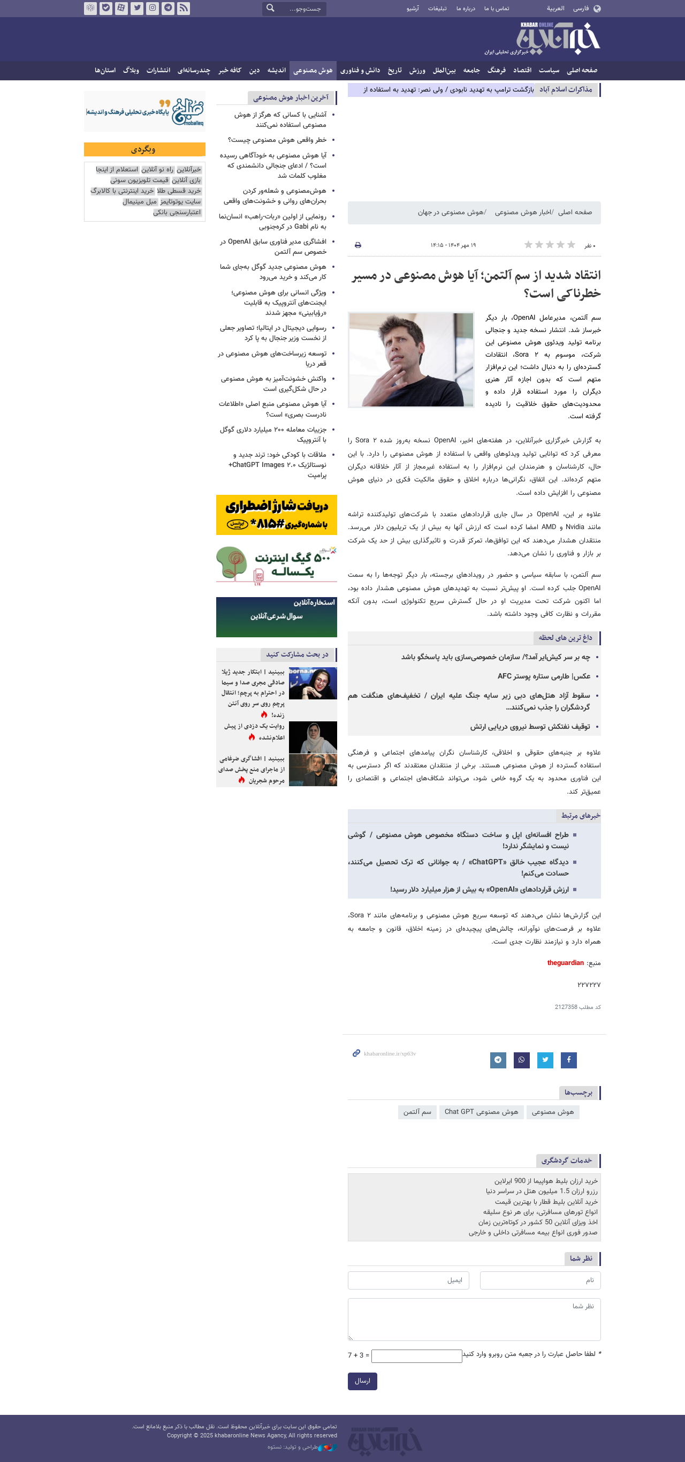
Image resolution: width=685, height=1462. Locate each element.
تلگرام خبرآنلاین (168, 8)
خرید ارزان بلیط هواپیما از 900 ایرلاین (546, 1181)
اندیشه (277, 71)
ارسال (362, 1381)
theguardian (565, 963)
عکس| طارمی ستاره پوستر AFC (544, 677)
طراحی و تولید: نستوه (302, 1447)
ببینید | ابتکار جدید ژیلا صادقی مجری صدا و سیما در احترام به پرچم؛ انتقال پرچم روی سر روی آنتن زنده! (253, 693)
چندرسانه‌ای (194, 71)
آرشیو (413, 8)
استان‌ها (105, 71)
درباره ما (465, 8)
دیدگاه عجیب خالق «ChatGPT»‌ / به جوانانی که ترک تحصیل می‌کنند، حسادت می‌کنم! (458, 868)
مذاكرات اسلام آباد (565, 90)
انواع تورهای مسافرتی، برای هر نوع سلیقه (540, 1212)
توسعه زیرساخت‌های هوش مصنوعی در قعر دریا (272, 359)
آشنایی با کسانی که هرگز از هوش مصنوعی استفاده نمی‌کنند (280, 120)
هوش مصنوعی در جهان (451, 212)
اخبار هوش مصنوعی (523, 212)
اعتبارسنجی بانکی (177, 213)
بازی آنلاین (186, 181)
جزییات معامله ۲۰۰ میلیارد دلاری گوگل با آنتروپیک (273, 435)
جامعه (471, 71)
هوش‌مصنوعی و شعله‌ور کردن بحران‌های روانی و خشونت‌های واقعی (275, 196)
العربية (556, 8)
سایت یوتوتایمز (180, 202)
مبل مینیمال (140, 202)
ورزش (417, 71)
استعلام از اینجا (117, 170)
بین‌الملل (444, 71)
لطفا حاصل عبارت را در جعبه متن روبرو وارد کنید (531, 1355)
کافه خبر (230, 71)
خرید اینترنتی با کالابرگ (122, 191)
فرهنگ (497, 71)
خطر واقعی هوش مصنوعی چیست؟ (277, 140)
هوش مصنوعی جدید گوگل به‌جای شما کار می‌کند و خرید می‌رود (273, 272)
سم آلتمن (417, 1112)
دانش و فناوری (360, 71)
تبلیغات (437, 8)
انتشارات (158, 71)
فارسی (581, 8)
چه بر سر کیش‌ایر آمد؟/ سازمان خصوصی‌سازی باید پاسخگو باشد (495, 658)
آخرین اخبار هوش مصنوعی (291, 98)
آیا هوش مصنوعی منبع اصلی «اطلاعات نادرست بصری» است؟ (272, 409)
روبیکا (90, 8)
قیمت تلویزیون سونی (139, 181)
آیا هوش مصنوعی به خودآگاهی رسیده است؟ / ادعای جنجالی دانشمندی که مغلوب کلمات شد (273, 166)
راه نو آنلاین (157, 170)
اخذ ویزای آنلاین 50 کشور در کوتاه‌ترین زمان (538, 1222)
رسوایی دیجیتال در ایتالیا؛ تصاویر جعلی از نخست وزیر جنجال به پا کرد (273, 333)
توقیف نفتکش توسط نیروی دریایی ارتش (530, 727)
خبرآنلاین (542, 39)
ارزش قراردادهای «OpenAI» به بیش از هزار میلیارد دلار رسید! (479, 890)
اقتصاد (522, 71)
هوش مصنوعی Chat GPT (482, 1112)
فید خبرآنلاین (183, 8)
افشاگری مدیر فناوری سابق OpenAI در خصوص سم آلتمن (273, 247)
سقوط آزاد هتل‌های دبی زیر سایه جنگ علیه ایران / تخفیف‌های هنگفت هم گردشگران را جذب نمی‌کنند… (469, 701)
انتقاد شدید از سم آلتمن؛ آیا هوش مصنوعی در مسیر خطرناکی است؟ (476, 285)
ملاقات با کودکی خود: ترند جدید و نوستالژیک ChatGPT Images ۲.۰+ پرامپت (277, 465)
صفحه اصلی (582, 71)
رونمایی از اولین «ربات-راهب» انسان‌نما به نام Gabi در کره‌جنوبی (272, 222)
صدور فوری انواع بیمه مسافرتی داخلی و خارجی (533, 1232)
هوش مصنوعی (313, 71)
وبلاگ (131, 71)
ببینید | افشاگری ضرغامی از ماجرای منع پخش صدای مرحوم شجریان (251, 769)
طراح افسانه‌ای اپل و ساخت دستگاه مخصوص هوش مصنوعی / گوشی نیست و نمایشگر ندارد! (458, 841)
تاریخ (395, 71)
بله (106, 8)
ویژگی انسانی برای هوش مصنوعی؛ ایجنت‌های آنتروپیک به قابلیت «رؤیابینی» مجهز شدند (278, 303)
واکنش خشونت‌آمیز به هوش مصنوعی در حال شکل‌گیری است (273, 384)
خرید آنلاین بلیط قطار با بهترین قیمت (546, 1202)
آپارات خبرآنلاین (121, 8)
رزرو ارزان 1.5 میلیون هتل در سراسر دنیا (542, 1191)
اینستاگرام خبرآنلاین (152, 8)
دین (254, 71)
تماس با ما (496, 8)
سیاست (549, 71)
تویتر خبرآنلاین (137, 8)
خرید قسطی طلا (179, 191)
